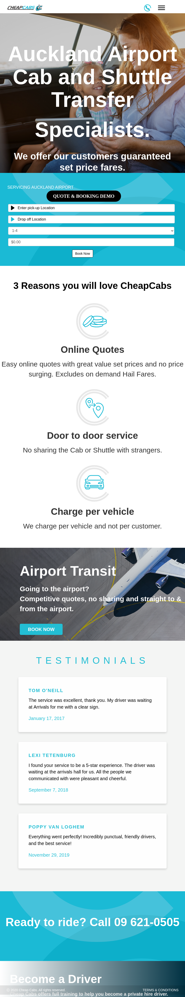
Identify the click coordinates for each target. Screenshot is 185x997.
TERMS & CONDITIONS (160, 990)
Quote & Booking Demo (83, 196)
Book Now (82, 253)
